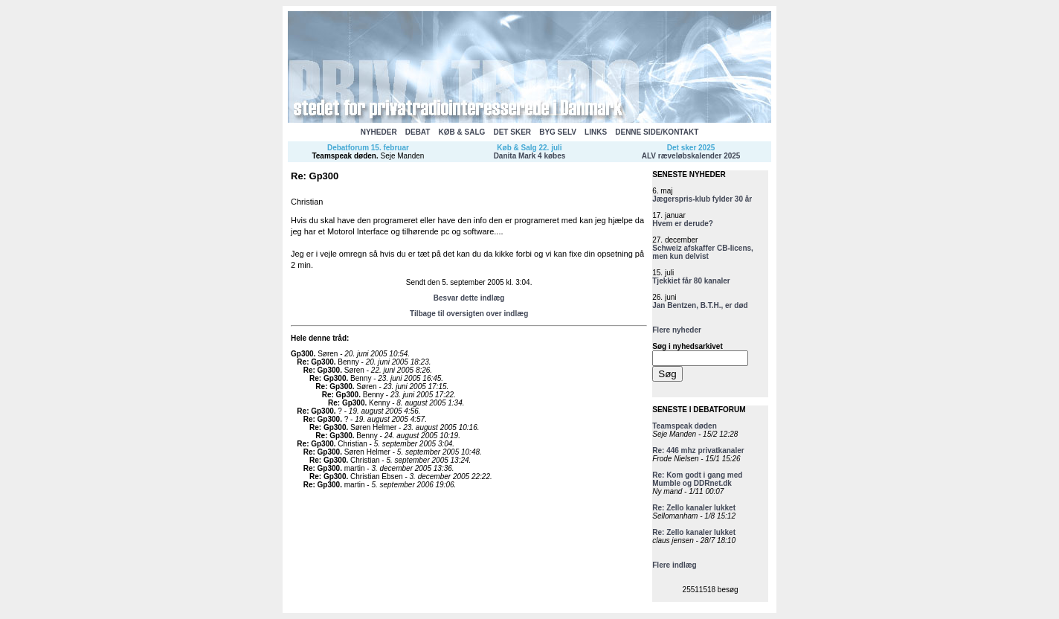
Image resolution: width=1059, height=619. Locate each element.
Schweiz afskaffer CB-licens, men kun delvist (702, 252)
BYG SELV (557, 132)
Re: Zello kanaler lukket (693, 508)
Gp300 (302, 354)
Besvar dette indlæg (469, 298)
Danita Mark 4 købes (530, 156)
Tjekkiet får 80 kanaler (691, 281)
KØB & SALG (462, 132)
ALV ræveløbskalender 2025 (691, 156)
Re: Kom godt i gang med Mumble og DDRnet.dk (697, 479)
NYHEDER (379, 132)
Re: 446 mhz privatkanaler (698, 450)
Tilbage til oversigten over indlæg (469, 314)
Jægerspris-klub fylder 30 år (702, 199)
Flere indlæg (674, 565)
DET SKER (512, 132)
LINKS (596, 132)
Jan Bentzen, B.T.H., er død (699, 305)
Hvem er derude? (682, 223)
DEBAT (418, 132)
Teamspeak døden (344, 156)
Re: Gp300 (315, 362)
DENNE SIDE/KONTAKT (656, 132)
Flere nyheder (676, 330)
